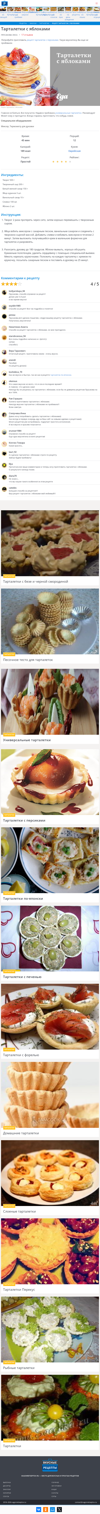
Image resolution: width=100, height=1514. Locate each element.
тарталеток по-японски (60, 375)
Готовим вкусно (50, 1465)
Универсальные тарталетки (27, 740)
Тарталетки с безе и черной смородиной (35, 581)
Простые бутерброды (41, 13)
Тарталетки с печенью (22, 977)
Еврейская (74, 150)
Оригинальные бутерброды (14, 13)
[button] (96, 3)
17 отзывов (27, 34)
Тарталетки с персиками (24, 820)
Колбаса (32, 12)
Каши (54, 1489)
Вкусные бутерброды (48, 13)
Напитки (7, 1493)
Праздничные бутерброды (92, 13)
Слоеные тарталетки (19, 1211)
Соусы (6, 1496)
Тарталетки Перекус (19, 1289)
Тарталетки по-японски (23, 898)
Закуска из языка (82, 14)
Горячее (55, 1482)
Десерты (7, 1486)
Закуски (7, 1489)
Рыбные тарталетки (19, 1368)
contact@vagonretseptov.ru (86, 1502)
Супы (54, 1496)
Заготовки (56, 1486)
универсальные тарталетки (68, 113)
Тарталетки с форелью (21, 1055)
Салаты (55, 1493)
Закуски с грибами (18, 14)
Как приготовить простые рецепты (4, 3)
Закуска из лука (61, 14)
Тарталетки (12, 1446)
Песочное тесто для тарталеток (28, 660)
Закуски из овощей (3, 14)
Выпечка (7, 1482)
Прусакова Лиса (9, 35)
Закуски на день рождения (69, 16)
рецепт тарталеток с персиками (42, 39)
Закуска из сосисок (53, 14)
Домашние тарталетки (21, 1133)
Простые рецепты (76, 13)
